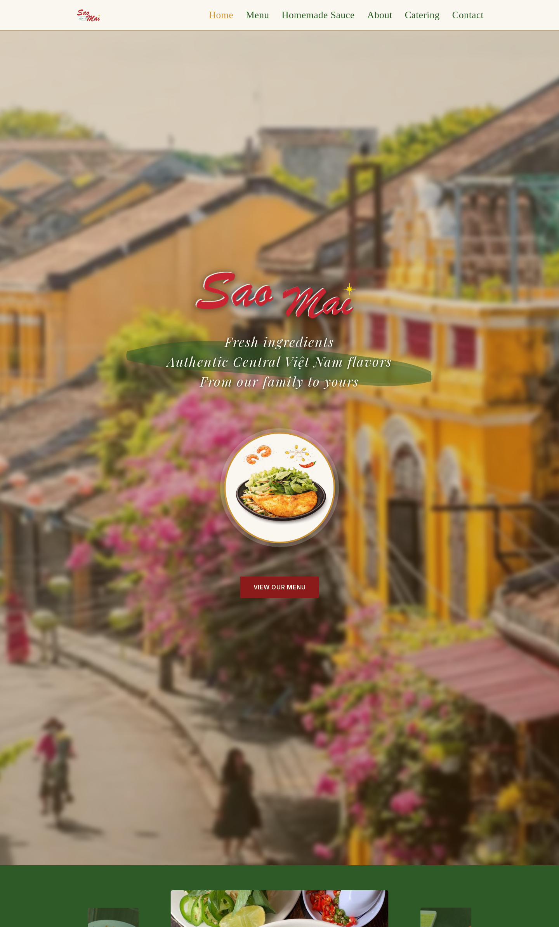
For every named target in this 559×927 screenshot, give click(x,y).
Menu (257, 15)
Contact (468, 15)
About (379, 15)
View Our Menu (279, 587)
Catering (422, 15)
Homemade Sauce (317, 15)
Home (221, 15)
